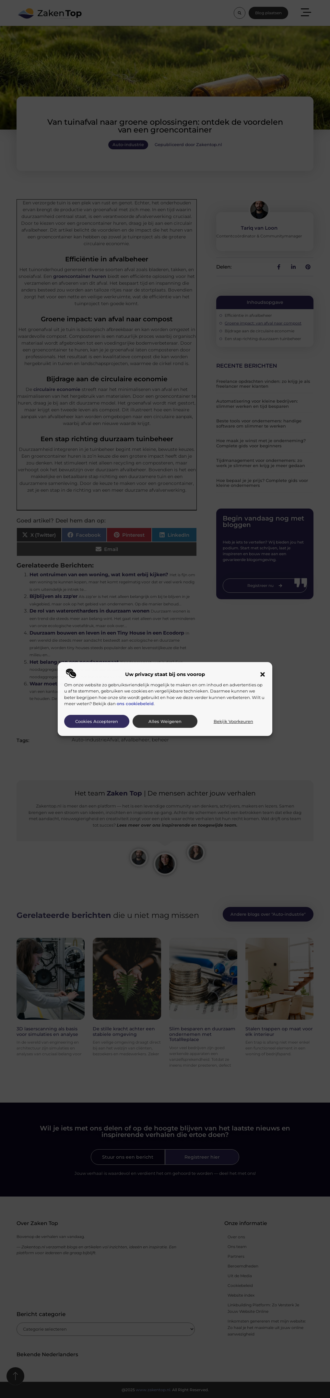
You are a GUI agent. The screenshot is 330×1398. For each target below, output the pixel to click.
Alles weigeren (165, 721)
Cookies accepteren (96, 721)
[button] (262, 674)
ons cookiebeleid (135, 703)
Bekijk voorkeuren (233, 721)
